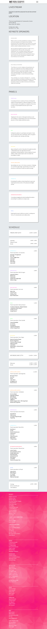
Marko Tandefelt (13, 511)
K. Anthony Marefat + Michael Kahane (18, 306)
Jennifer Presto (13, 309)
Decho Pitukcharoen (15, 432)
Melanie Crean (12, 513)
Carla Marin (12, 344)
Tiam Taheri (12, 379)
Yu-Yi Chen (12, 323)
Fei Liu (11, 378)
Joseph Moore (13, 311)
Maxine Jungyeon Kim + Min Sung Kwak (19, 401)
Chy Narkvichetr (12, 571)
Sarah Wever (13, 413)
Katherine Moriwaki (13, 507)
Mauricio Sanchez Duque (15, 339)
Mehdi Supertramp (13, 574)
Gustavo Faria (13, 294)
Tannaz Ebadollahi (14, 322)
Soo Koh (12, 377)
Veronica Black (13, 394)
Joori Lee (12, 434)
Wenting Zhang (13, 454)
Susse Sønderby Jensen (15, 451)
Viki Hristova (13, 415)
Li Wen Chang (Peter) (15, 328)
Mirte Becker (13, 396)
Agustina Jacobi (12, 599)
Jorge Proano (13, 292)
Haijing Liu (12, 399)
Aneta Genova (13, 382)
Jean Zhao (12, 258)
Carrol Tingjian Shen (14, 257)
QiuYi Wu (12, 260)
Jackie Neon (13, 433)
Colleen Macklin (12, 502)
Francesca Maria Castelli (15, 342)
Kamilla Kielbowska (14, 453)
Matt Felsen (12, 437)
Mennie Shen (12, 549)
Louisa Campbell (13, 510)
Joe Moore (11, 530)
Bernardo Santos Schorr (14, 533)
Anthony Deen (12, 498)
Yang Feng (12, 417)
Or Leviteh (12, 474)
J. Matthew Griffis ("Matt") (16, 308)
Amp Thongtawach (13, 576)
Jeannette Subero (14, 274)
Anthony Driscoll (14, 456)
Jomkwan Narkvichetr (15, 326)
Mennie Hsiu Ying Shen (15, 402)
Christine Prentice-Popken (15, 501)
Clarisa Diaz (12, 277)
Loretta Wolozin (13, 508)
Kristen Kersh (12, 600)
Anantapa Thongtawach (15, 254)
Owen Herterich (13, 436)
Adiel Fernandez (13, 343)
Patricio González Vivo (15, 460)
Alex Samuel (13, 457)
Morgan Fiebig (13, 398)
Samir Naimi (12, 475)
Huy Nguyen (13, 325)
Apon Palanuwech (14, 295)
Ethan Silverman (13, 504)
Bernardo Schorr (14, 375)
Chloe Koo (12, 347)
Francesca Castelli (13, 542)
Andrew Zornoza (13, 496)
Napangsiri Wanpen (14, 395)
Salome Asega (13, 280)
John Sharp (11, 505)
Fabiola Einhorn (12, 555)
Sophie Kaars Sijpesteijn (15, 278)
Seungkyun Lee (13, 381)
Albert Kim (12, 291)
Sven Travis (11, 514)
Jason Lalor (12, 263)
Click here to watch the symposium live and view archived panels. (22, 12)
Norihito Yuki (12, 577)
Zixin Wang (12, 261)
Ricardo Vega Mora (14, 340)
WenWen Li (12, 429)
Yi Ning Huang (13, 439)
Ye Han (11, 430)
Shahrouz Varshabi (14, 477)
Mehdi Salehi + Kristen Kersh (16, 346)
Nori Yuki (12, 256)
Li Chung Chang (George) (15, 416)
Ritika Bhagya (13, 472)
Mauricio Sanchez (13, 573)
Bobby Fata (12, 275)
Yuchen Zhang (12, 560)
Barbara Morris (12, 499)
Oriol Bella (12, 458)
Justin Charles (13, 450)
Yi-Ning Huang (12, 545)
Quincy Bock (13, 471)
